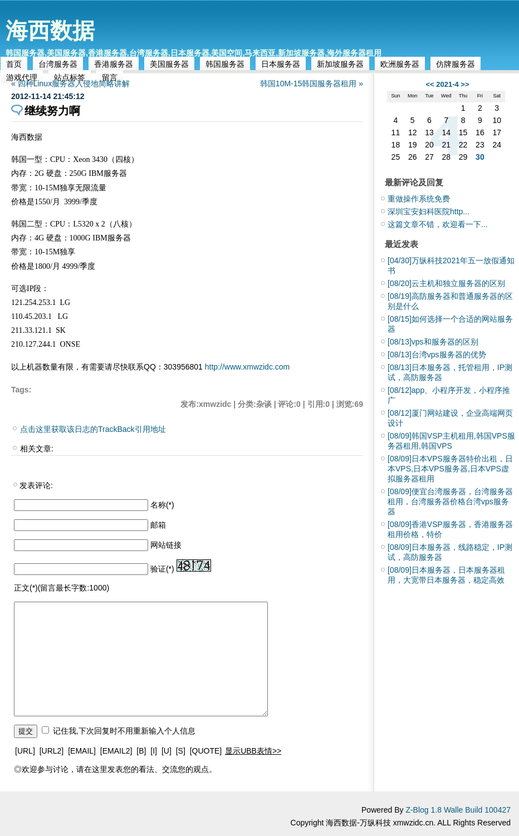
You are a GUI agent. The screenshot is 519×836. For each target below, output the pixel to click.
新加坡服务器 (340, 64)
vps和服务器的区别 (433, 341)
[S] (180, 750)
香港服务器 (113, 64)
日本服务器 (280, 64)
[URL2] (52, 750)
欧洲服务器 (399, 64)
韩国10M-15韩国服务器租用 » (311, 83)
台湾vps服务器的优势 (437, 354)
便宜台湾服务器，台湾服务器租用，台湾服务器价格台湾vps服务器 (450, 501)
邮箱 (158, 524)
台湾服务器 (57, 64)
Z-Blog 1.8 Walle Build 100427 (458, 809)
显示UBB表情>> (253, 750)
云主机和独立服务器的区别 (446, 283)
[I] (153, 750)
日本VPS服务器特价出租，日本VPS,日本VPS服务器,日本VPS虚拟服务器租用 (450, 468)
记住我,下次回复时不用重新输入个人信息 (124, 730)
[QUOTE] (206, 750)
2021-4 (447, 84)
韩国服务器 (224, 64)
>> (465, 84)
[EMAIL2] (116, 750)
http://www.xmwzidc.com (247, 366)
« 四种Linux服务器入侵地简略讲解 (70, 83)
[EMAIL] (82, 750)
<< (429, 84)
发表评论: (36, 485)
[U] (166, 750)
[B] (141, 750)
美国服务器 (169, 64)
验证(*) (162, 568)
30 (480, 157)
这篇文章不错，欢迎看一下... (438, 224)
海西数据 (50, 30)
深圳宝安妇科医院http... (428, 211)
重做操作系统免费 (419, 198)
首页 (14, 64)
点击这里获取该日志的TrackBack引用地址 (93, 429)
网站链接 (166, 544)
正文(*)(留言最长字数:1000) (61, 587)
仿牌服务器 (455, 64)
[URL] (25, 750)
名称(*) (162, 504)
